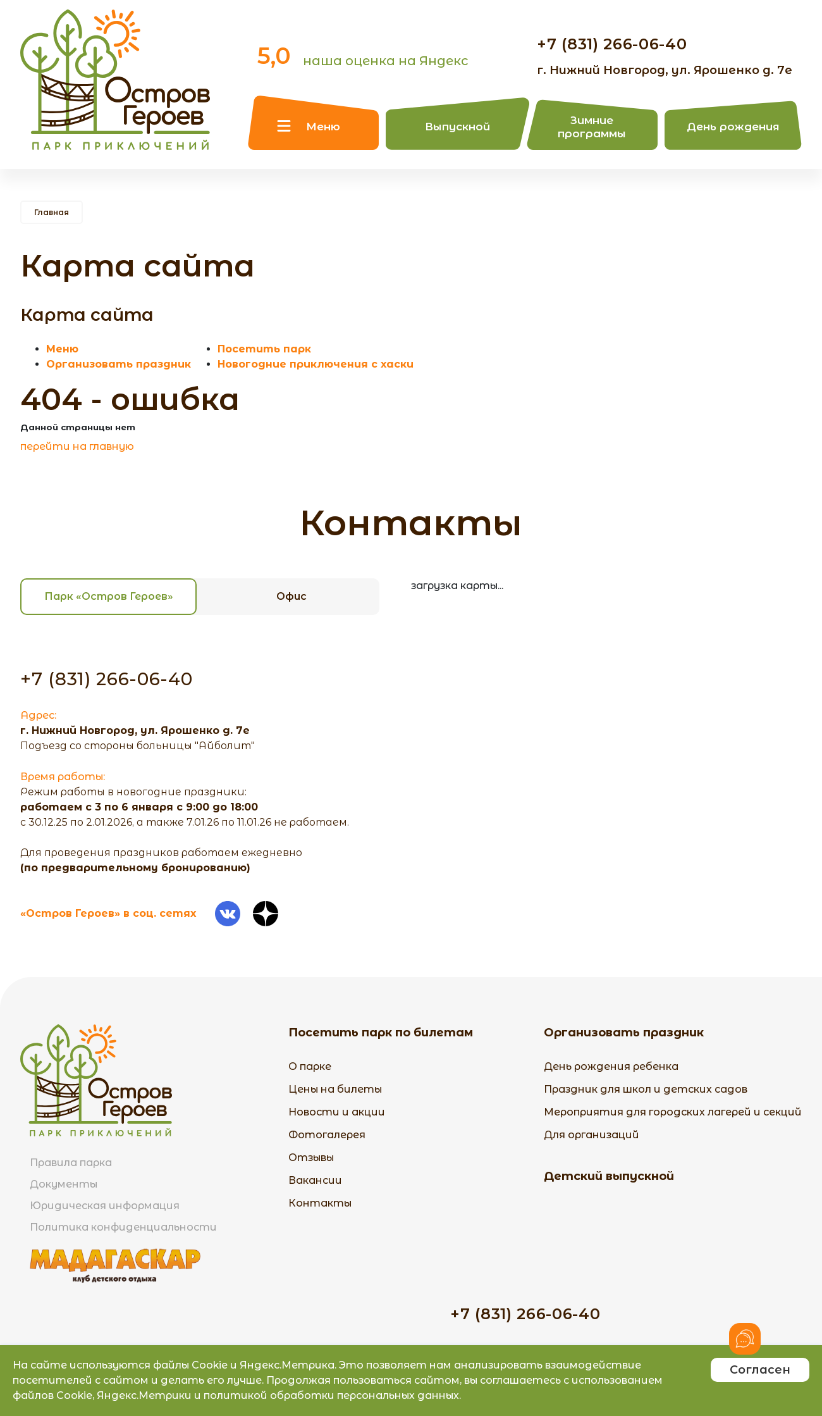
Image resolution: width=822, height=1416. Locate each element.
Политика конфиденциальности (123, 1227)
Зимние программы (592, 126)
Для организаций (591, 1135)
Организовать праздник (118, 364)
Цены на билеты (335, 1089)
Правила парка (71, 1163)
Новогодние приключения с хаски (316, 364)
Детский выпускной (609, 1176)
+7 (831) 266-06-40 (612, 44)
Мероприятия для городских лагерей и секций (673, 1112)
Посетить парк (264, 349)
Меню (323, 126)
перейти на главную (77, 446)
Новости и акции (336, 1112)
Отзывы (311, 1158)
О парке (309, 1066)
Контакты (320, 1203)
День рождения (733, 126)
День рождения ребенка (611, 1066)
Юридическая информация (105, 1206)
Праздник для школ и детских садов (645, 1089)
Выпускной (457, 126)
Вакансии (315, 1180)
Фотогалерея (326, 1135)
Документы (63, 1184)
